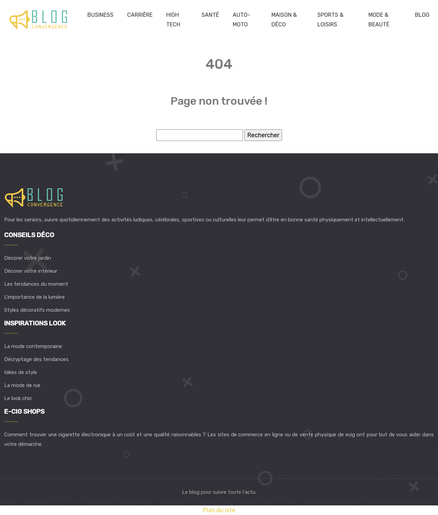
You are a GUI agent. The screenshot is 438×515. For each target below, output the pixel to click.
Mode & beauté (378, 20)
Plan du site (219, 510)
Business (100, 15)
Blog (422, 15)
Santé (210, 15)
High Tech (173, 20)
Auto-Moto (241, 20)
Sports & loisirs (330, 20)
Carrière (140, 15)
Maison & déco (284, 20)
